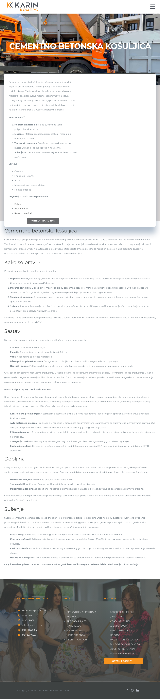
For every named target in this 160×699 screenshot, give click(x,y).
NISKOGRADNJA (76, 635)
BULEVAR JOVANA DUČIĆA (125, 644)
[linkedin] (137, 690)
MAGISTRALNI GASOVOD (124, 639)
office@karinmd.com (32, 625)
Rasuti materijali (23, 213)
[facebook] (127, 690)
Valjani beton (21, 208)
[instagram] (132, 690)
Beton (17, 204)
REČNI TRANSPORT (77, 639)
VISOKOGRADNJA (76, 630)
